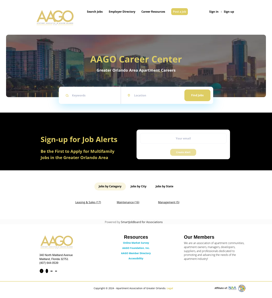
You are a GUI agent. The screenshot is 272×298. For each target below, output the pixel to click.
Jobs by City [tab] (138, 186)
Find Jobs (197, 95)
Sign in (214, 11)
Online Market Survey (136, 242)
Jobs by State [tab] (164, 186)
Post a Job (179, 12)
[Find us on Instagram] (51, 270)
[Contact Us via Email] (56, 270)
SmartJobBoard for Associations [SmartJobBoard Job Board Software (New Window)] (142, 221)
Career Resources (153, 11)
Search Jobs (95, 11)
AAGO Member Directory (136, 252)
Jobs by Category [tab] (110, 186)
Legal (170, 287)
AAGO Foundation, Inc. (136, 247)
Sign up (229, 11)
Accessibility (136, 257)
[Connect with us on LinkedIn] (46, 270)
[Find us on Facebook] (41, 270)
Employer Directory (122, 11)
